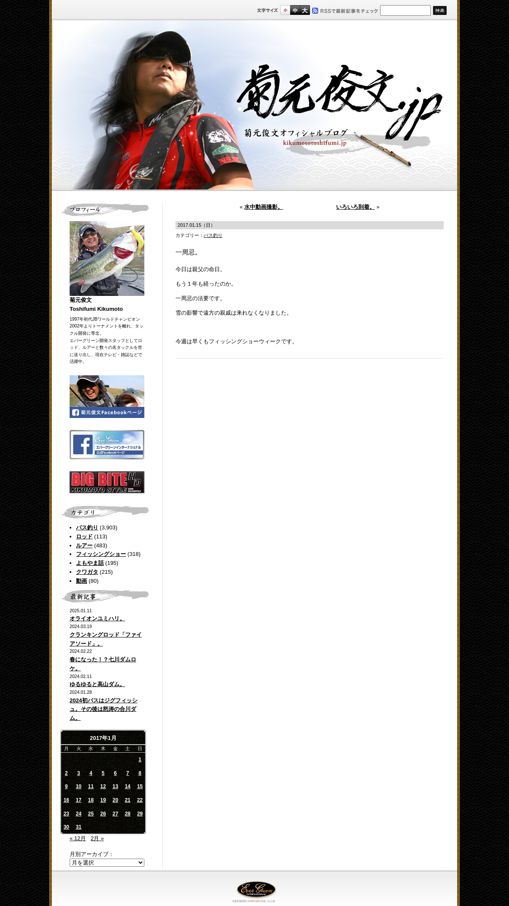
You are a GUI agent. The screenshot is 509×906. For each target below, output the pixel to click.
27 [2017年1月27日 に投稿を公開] (115, 814)
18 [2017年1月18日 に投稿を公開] (91, 800)
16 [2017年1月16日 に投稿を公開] (66, 800)
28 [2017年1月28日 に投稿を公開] (127, 814)
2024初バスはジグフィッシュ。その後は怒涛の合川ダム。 (103, 709)
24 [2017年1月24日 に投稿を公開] (78, 814)
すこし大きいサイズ (295, 10)
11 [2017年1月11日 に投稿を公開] (91, 786)
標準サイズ (285, 10)
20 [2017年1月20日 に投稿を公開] (115, 800)
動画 (81, 581)
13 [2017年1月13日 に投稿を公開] (115, 786)
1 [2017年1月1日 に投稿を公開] (139, 760)
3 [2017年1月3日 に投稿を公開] (78, 773)
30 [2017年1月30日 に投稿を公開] (66, 827)
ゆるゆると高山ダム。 (97, 684)
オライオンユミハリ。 (97, 618)
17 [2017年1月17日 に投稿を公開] (78, 800)
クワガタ (87, 572)
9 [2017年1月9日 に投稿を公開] (66, 786)
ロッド (84, 536)
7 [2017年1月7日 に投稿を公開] (127, 773)
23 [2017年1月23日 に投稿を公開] (66, 814)
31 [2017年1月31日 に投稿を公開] (78, 827)
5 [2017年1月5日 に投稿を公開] (103, 773)
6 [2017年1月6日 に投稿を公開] (115, 773)
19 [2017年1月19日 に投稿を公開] (103, 800)
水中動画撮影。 (263, 207)
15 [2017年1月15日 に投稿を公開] (140, 786)
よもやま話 (90, 563)
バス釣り (87, 527)
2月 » (97, 838)
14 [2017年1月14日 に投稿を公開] (127, 786)
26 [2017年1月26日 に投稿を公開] (103, 814)
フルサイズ (305, 10)
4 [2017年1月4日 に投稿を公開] (90, 773)
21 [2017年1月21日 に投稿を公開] (127, 800)
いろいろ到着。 (355, 207)
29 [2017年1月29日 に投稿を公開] (140, 814)
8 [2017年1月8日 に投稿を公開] (139, 773)
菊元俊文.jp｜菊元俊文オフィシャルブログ (254, 105)
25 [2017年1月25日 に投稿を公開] (91, 814)
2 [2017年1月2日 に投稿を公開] (66, 773)
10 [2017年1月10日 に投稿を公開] (78, 786)
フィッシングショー (101, 554)
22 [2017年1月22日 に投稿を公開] (140, 800)
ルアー (84, 545)
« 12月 (78, 838)
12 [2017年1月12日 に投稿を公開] (103, 786)
